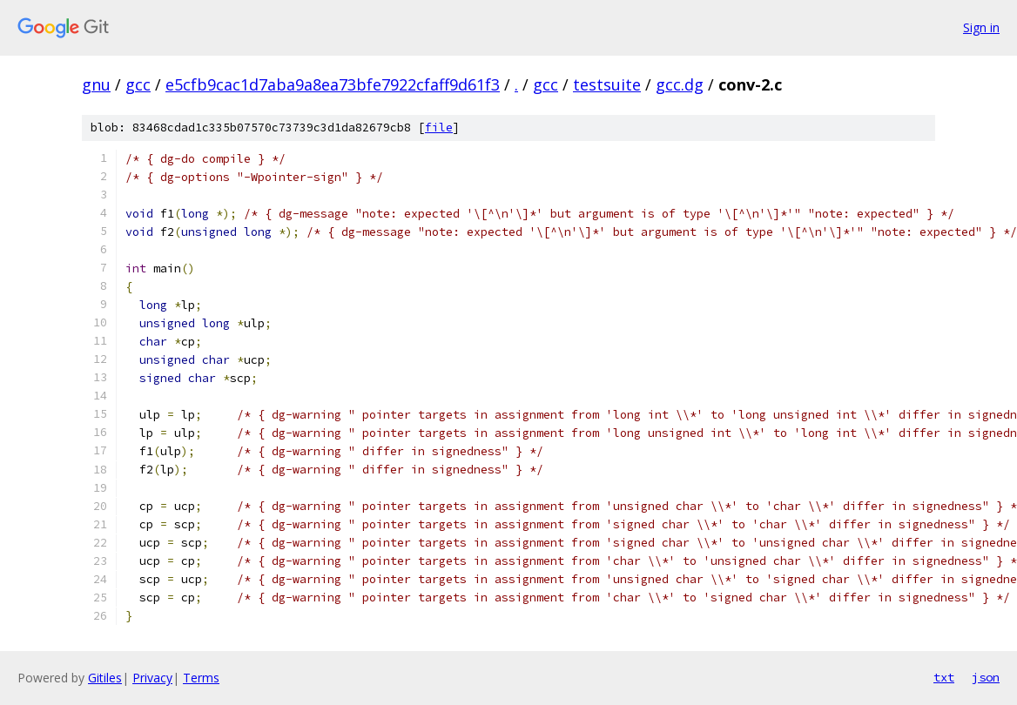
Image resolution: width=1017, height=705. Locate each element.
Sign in (981, 27)
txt (943, 677)
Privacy (152, 677)
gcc (138, 84)
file (439, 127)
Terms (201, 677)
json (986, 677)
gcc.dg (680, 84)
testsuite (607, 84)
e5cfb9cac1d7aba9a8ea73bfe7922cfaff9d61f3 (332, 84)
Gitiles (105, 677)
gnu (96, 84)
